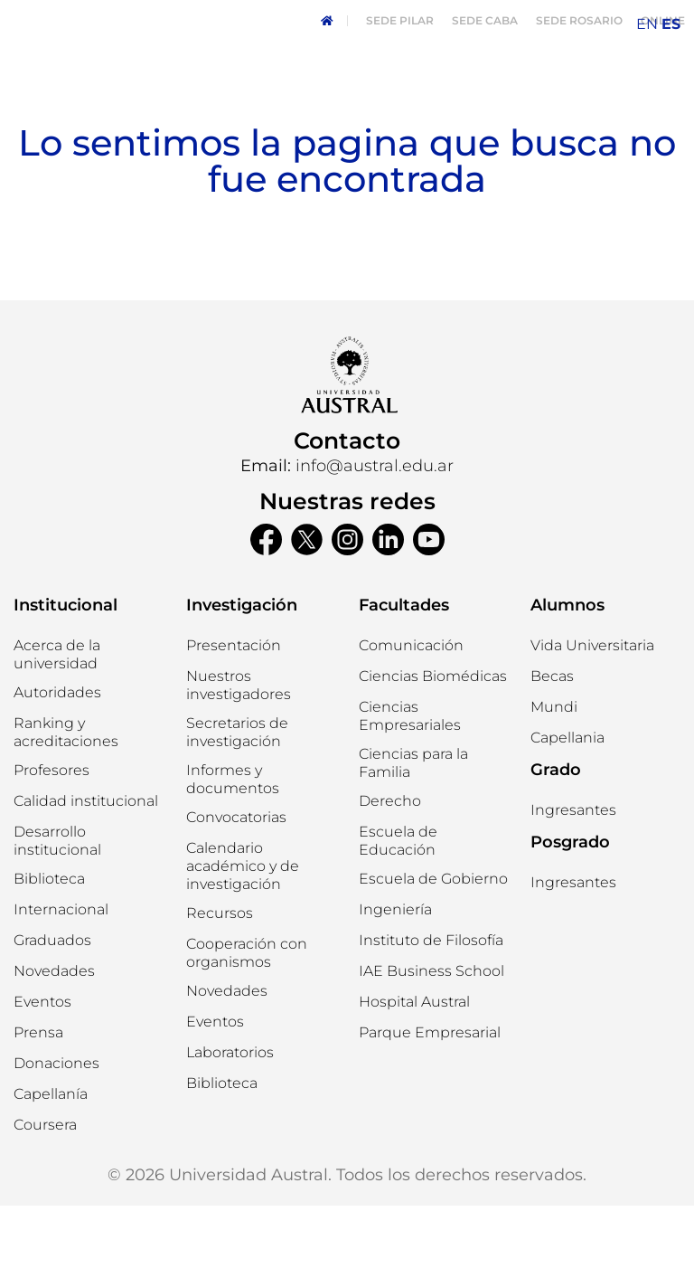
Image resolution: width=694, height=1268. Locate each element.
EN (647, 24)
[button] (57, 755)
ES (670, 24)
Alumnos (567, 667)
